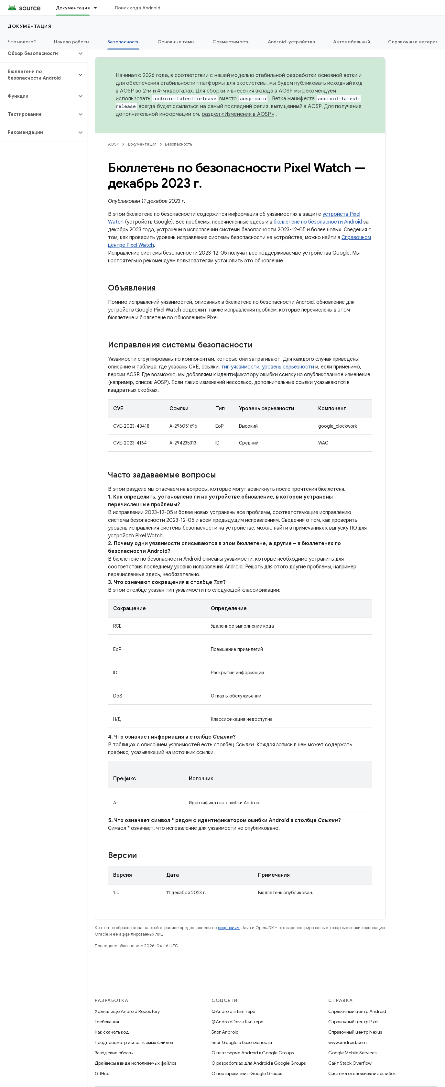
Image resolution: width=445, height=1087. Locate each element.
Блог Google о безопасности (242, 1042)
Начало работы (71, 42)
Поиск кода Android (138, 8)
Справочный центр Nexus (355, 1032)
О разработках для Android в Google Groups (259, 1063)
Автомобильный (351, 42)
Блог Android (225, 1032)
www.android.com (347, 1042)
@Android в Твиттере (233, 1011)
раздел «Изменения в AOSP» (238, 114)
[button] (38, 53)
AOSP (113, 144)
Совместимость (230, 42)
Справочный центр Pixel (353, 1022)
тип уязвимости (240, 367)
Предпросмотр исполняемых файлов (134, 1042)
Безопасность (178, 144)
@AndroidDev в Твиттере (237, 1022)
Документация (29, 26)
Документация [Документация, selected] (73, 8)
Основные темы (175, 42)
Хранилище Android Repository (127, 1011)
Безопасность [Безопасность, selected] (123, 42)
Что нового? (22, 42)
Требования (107, 1022)
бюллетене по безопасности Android (318, 222)
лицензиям (229, 927)
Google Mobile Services (352, 1053)
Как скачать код (112, 1032)
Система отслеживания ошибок (362, 1073)
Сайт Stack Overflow (350, 1063)
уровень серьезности (288, 367)
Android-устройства (291, 42)
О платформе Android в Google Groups (253, 1053)
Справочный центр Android (357, 1011)
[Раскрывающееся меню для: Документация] (98, 8)
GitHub (102, 1073)
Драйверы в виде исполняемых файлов (135, 1063)
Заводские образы (114, 1053)
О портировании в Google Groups (247, 1073)
